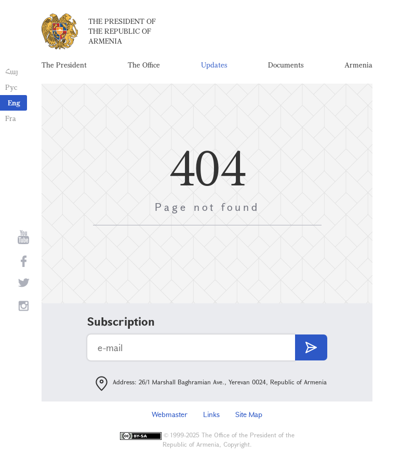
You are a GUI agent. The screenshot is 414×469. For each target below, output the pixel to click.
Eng (14, 103)
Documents (285, 65)
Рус (11, 87)
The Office (144, 65)
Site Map (248, 414)
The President (64, 65)
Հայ (11, 71)
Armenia (358, 65)
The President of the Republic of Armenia (122, 31)
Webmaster (170, 414)
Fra (10, 118)
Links (211, 414)
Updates (214, 65)
